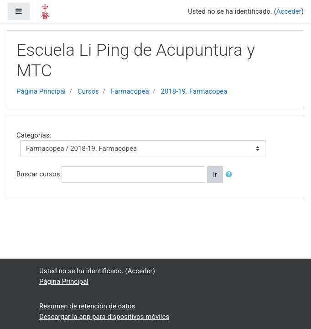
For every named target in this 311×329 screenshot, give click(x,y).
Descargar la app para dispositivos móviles (104, 317)
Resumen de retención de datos (87, 306)
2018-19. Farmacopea (194, 91)
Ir (215, 174)
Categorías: (33, 135)
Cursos (88, 91)
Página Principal (41, 91)
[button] (231, 174)
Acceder (288, 11)
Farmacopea (130, 91)
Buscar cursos (38, 174)
